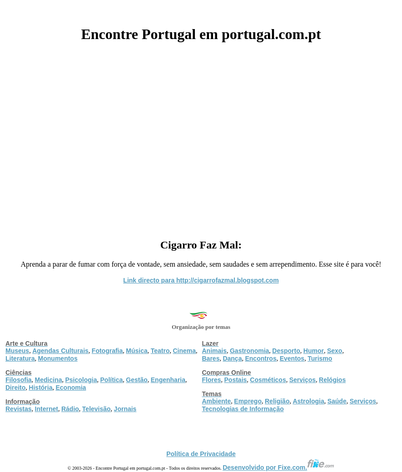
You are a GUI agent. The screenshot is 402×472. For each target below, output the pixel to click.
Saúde (337, 401)
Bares (211, 358)
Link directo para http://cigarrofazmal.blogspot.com (200, 280)
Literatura (20, 358)
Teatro (160, 350)
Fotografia (107, 350)
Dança (232, 358)
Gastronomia (249, 350)
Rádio (70, 408)
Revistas (18, 408)
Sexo (334, 350)
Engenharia (168, 379)
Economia (70, 387)
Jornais (125, 408)
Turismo (320, 358)
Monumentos (58, 358)
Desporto (286, 350)
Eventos (292, 358)
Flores (211, 379)
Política (111, 379)
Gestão (136, 379)
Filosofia (18, 379)
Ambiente (216, 401)
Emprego (248, 401)
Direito (15, 387)
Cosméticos (268, 379)
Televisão (96, 408)
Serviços (302, 379)
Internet (46, 408)
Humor (313, 350)
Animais (214, 350)
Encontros (260, 358)
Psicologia (81, 379)
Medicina (48, 379)
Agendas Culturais (60, 350)
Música (136, 350)
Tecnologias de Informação (243, 408)
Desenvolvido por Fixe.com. (278, 467)
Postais (235, 379)
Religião (277, 401)
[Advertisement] (201, 137)
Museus (17, 350)
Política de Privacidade (201, 453)
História (40, 387)
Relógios (332, 379)
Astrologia (308, 401)
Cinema (184, 350)
